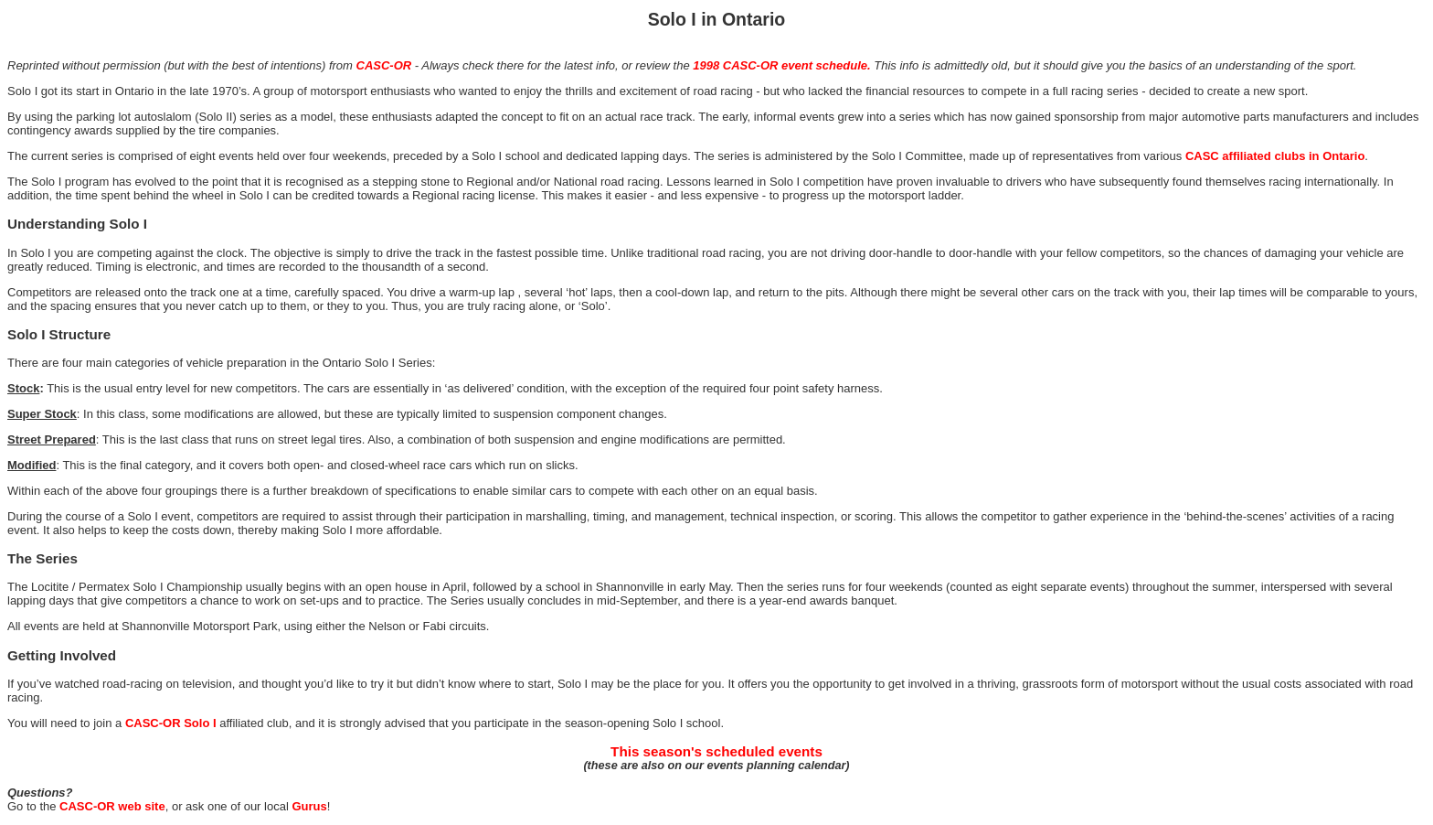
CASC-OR (384, 65)
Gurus (309, 806)
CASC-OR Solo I (171, 723)
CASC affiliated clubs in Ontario (1274, 156)
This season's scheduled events (716, 751)
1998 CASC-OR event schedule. (781, 65)
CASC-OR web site (112, 806)
